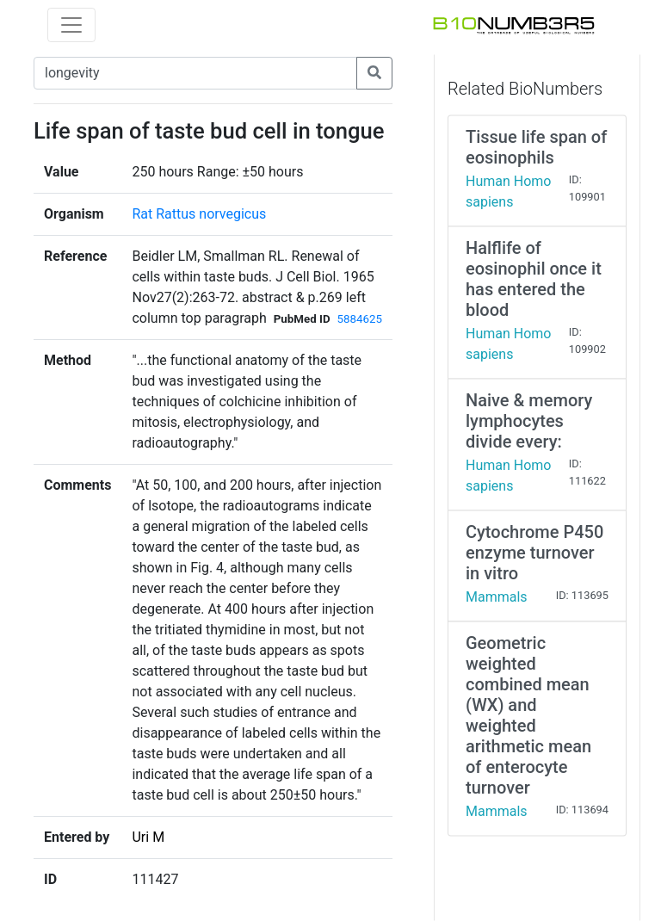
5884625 (359, 318)
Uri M (148, 837)
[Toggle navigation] (71, 25)
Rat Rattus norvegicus (199, 214)
